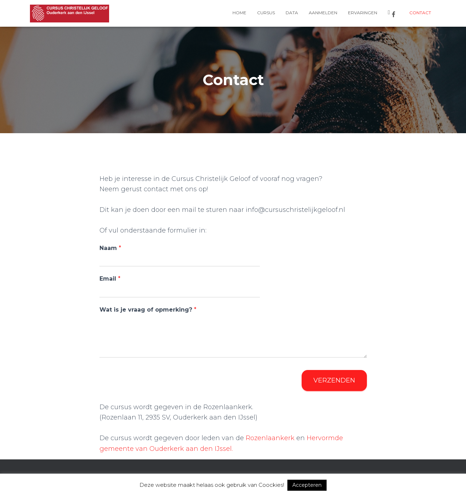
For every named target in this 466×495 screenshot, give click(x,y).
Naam (110, 248)
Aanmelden (323, 12)
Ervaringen (362, 12)
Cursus (266, 12)
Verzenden (334, 380)
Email (110, 278)
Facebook (393, 14)
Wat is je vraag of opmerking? (147, 309)
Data (292, 12)
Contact (420, 12)
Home (239, 12)
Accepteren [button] (307, 485)
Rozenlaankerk (270, 438)
